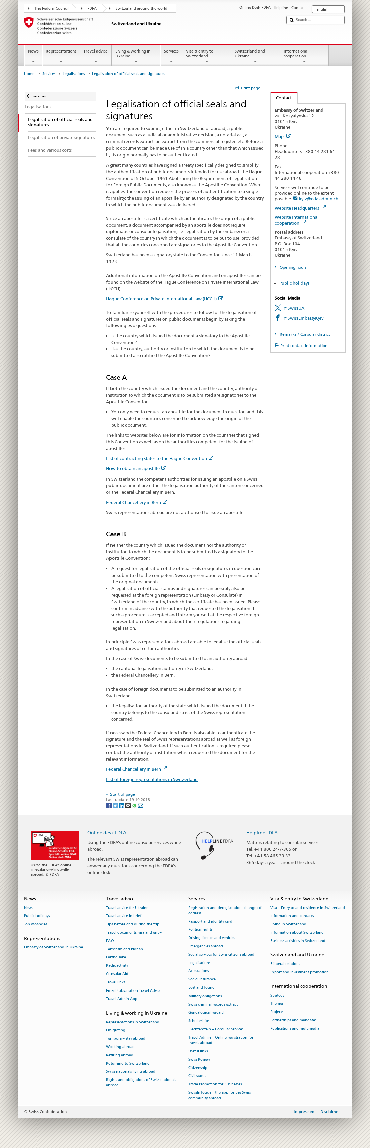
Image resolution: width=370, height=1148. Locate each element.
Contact (281, 97)
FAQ (110, 941)
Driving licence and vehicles (211, 938)
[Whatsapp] (135, 805)
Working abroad (120, 1047)
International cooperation (304, 56)
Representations (61, 56)
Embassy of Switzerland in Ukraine (53, 947)
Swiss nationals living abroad (130, 1072)
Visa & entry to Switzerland (206, 56)
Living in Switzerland (288, 924)
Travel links (115, 982)
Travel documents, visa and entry (134, 932)
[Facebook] (109, 805)
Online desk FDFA (106, 832)
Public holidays (294, 283)
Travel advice (95, 56)
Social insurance (202, 979)
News (33, 56)
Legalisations (74, 74)
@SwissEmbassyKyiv (303, 318)
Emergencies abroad (205, 946)
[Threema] (128, 805)
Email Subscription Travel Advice (133, 990)
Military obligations (205, 996)
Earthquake (116, 957)
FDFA (92, 8)
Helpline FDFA (262, 832)
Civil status (197, 1076)
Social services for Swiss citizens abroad (221, 954)
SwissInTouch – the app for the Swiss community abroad (219, 1095)
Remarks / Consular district (304, 334)
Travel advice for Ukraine (127, 908)
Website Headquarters (300, 208)
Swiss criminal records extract (213, 1004)
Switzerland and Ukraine (255, 56)
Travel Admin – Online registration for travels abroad (220, 1040)
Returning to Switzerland (128, 1063)
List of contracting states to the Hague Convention (159, 458)
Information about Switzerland (297, 932)
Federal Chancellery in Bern (136, 502)
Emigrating (115, 1030)
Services (171, 56)
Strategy (277, 995)
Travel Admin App (121, 999)
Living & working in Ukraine (136, 56)
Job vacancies (35, 924)
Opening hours (293, 267)
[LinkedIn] (122, 805)
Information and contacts (292, 916)
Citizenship (197, 1068)
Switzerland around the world (141, 8)
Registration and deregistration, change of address (224, 910)
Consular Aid (117, 974)
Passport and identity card (210, 921)
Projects (276, 1012)
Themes (276, 1004)
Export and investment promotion (299, 972)
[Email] (140, 805)
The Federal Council (51, 8)
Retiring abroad (119, 1055)
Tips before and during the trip (132, 924)
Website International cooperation (297, 219)
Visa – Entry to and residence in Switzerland (307, 908)
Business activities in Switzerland (297, 941)
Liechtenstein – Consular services (215, 1029)
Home (29, 74)
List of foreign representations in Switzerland (152, 779)
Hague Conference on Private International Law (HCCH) (164, 298)
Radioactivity (117, 966)
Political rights (200, 930)
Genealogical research (207, 1013)
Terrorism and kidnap (124, 949)
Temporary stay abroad (125, 1039)
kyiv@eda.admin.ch (318, 198)
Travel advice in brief (123, 916)
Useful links (198, 1051)
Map (283, 136)
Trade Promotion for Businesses (215, 1084)
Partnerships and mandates (293, 1020)
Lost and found (201, 987)
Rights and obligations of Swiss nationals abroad (141, 1083)
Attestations (198, 971)
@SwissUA (293, 308)
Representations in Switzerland (132, 1022)
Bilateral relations (285, 964)
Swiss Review (199, 1059)
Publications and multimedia (294, 1028)
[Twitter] (116, 805)
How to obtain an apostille (136, 468)
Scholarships (198, 1021)
